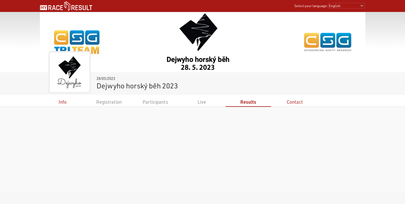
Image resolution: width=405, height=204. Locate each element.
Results (248, 102)
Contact (295, 102)
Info (63, 102)
